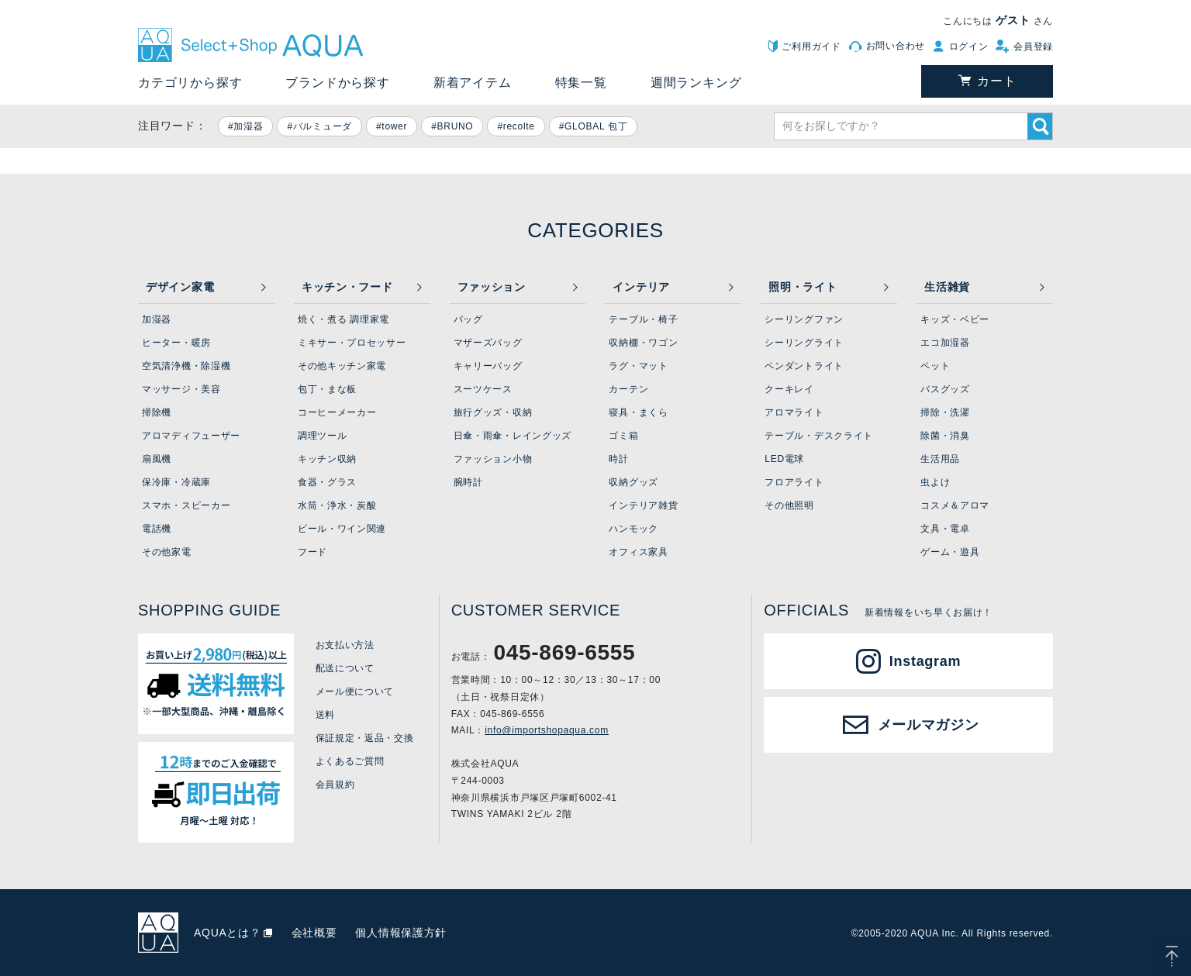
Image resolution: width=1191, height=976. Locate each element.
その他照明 (789, 505)
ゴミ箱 (623, 435)
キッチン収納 (327, 459)
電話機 (156, 528)
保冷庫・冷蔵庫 (176, 482)
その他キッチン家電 (342, 365)
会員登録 (1033, 46)
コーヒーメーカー (337, 412)
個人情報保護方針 (401, 932)
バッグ (468, 319)
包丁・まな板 (327, 389)
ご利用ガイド (811, 46)
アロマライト (794, 412)
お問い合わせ (895, 45)
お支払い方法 (345, 645)
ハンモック (633, 528)
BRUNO (455, 126)
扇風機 (156, 459)
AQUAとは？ (227, 932)
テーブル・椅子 (643, 319)
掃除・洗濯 (945, 412)
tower (394, 126)
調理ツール (322, 435)
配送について (345, 668)
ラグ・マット (638, 365)
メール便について (355, 691)
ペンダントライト (804, 365)
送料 (325, 714)
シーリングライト (804, 342)
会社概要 (314, 932)
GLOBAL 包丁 (595, 126)
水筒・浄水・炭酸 (337, 505)
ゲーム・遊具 (949, 552)
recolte (519, 126)
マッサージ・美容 (181, 389)
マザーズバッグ (488, 342)
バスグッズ (945, 389)
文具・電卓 (945, 528)
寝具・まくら (638, 412)
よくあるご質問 (350, 761)
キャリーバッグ (488, 365)
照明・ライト (802, 287)
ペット (935, 365)
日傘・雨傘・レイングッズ (512, 435)
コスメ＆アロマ (954, 505)
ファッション (491, 287)
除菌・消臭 (945, 435)
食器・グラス (327, 482)
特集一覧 (581, 82)
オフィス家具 (638, 552)
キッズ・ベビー (954, 319)
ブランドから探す (337, 82)
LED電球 (784, 459)
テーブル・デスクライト (819, 435)
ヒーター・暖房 (176, 342)
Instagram (925, 661)
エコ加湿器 (945, 342)
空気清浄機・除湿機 (186, 365)
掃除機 (156, 412)
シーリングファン (804, 319)
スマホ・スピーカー (186, 505)
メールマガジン (928, 725)
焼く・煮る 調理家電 (343, 319)
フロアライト (794, 482)
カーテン (628, 389)
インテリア (641, 287)
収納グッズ (633, 482)
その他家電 (167, 552)
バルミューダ (322, 126)
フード (312, 552)
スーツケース (483, 389)
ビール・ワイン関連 (342, 528)
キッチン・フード (347, 287)
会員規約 (335, 784)
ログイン (969, 46)
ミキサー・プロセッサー (352, 342)
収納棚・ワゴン (643, 342)
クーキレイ (789, 389)
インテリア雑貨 (643, 505)
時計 (618, 459)
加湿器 (248, 126)
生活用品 (940, 459)
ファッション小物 (493, 459)
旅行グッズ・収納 (493, 412)
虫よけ (935, 482)
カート (996, 81)
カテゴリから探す (190, 82)
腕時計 (468, 482)
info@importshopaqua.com (547, 730)
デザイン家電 (180, 287)
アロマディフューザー (191, 435)
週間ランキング (696, 82)
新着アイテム (472, 82)
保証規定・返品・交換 (365, 738)
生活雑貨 (947, 287)
